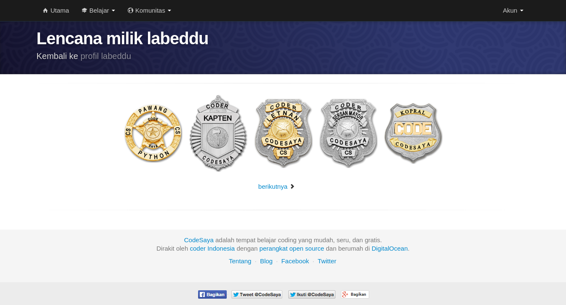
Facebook (295, 261)
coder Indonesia (212, 248)
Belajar (98, 10)
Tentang (240, 261)
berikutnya (276, 186)
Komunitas (149, 10)
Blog (266, 261)
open (296, 248)
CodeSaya (199, 239)
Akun (513, 10)
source (314, 248)
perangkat (274, 248)
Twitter (327, 261)
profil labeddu (105, 56)
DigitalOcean (390, 248)
